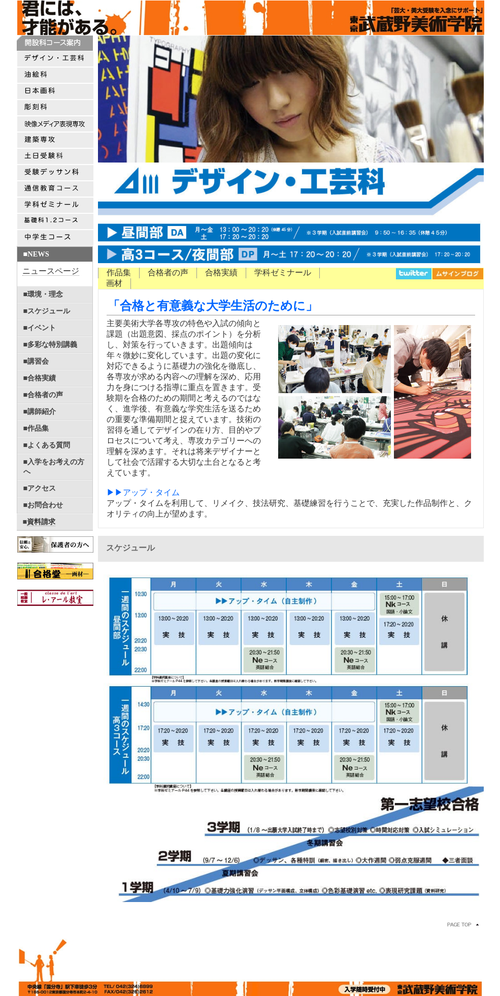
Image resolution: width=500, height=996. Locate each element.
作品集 (119, 272)
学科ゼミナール (282, 272)
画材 (114, 283)
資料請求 (41, 522)
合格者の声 (168, 272)
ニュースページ (50, 271)
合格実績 (221, 272)
